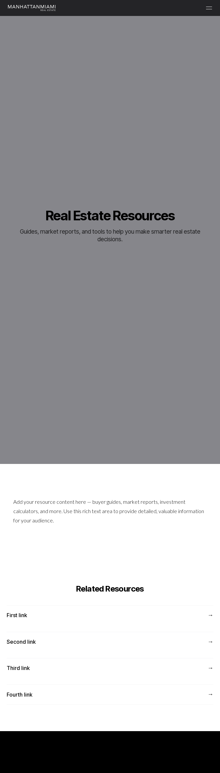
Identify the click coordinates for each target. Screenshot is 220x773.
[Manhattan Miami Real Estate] (31, 8)
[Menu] (209, 8)
